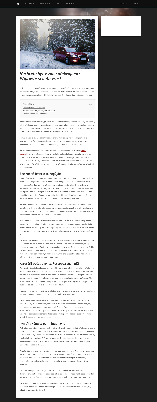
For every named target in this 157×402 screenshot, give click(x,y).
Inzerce (136, 4)
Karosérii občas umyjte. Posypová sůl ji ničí (39, 110)
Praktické (70, 4)
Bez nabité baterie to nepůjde (34, 108)
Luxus (58, 4)
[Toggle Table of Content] (89, 104)
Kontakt (124, 4)
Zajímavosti (29, 4)
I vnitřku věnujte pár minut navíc (35, 113)
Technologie (44, 4)
